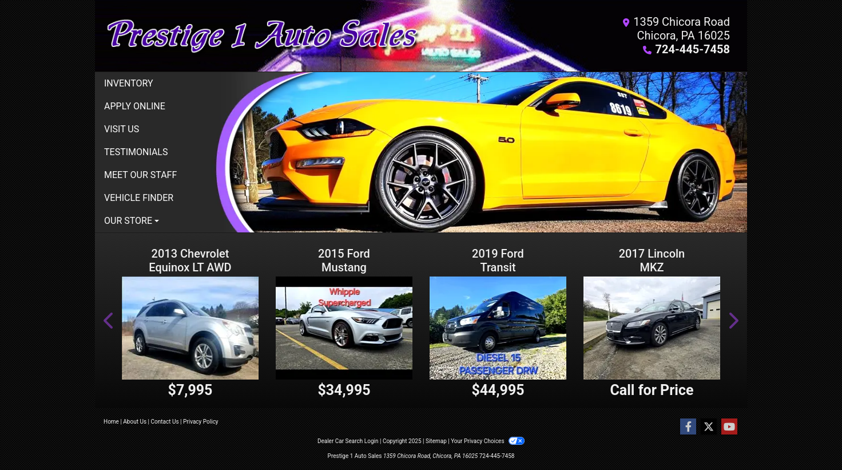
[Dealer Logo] (262, 35)
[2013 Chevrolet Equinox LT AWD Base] (190, 328)
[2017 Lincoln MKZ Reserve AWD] (651, 328)
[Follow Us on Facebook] (688, 427)
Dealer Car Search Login (348, 441)
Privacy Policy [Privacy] (201, 421)
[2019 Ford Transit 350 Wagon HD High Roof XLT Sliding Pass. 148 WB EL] (498, 328)
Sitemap (436, 441)
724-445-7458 (692, 49)
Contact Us (165, 421)
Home (111, 421)
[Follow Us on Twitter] (709, 427)
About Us (134, 421)
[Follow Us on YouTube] (729, 427)
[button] (109, 320)
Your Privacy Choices (488, 441)
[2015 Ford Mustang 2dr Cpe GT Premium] (344, 328)
